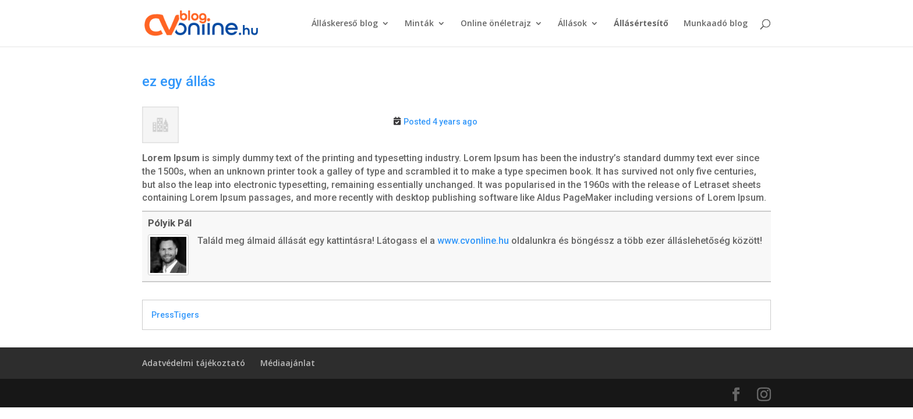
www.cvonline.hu (473, 240)
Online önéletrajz (496, 24)
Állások (572, 24)
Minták (419, 24)
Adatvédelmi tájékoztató (193, 362)
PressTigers (175, 314)
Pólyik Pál (170, 223)
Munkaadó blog (716, 24)
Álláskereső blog (345, 24)
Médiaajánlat (287, 362)
